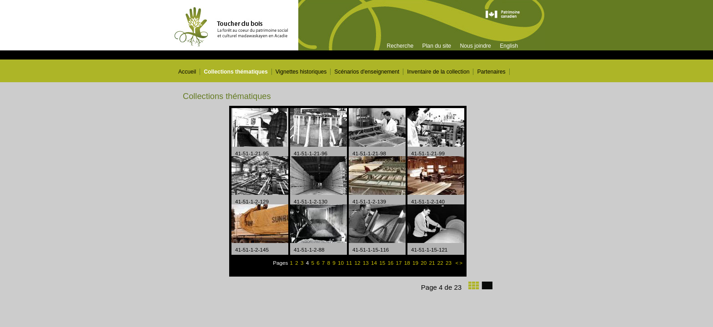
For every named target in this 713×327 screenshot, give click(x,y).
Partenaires (491, 72)
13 (366, 263)
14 (374, 263)
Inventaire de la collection (438, 72)
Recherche (400, 46)
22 (441, 263)
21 (432, 263)
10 (341, 263)
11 (349, 263)
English (509, 46)
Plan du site (437, 46)
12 (358, 263)
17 (399, 263)
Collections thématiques (236, 72)
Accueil (187, 72)
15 (383, 263)
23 (449, 263)
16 (391, 263)
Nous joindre (475, 46)
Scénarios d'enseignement (366, 72)
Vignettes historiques (301, 72)
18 (408, 263)
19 (416, 263)
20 (424, 263)
